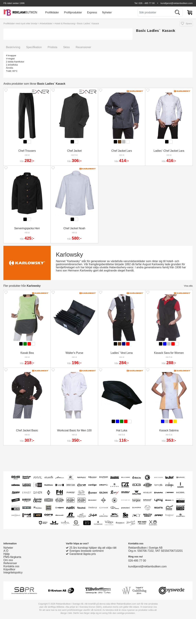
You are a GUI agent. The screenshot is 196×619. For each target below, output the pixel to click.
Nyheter (107, 12)
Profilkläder (52, 12)
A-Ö (5, 550)
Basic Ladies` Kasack (88, 23)
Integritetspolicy (13, 572)
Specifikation (34, 47)
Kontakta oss (11, 566)
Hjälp (6, 553)
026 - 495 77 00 (147, 3)
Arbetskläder (46, 23)
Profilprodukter (73, 12)
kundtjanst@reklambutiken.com (177, 3)
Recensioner (83, 47)
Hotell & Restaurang (64, 23)
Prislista (52, 47)
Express (92, 12)
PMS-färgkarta (12, 557)
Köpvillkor (9, 569)
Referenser (10, 563)
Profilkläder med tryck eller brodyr (20, 23)
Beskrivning (13, 47)
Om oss (8, 560)
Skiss (66, 47)
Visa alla (188, 285)
